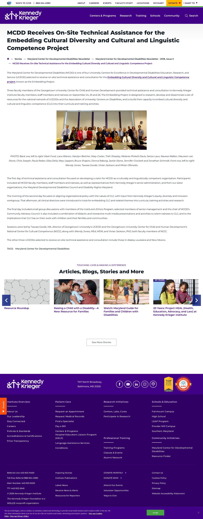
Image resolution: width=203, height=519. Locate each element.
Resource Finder (161, 456)
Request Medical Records (69, 416)
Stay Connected (16, 421)
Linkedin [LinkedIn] (136, 384)
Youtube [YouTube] (127, 384)
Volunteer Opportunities (116, 490)
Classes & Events (113, 452)
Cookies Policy (159, 478)
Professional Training (117, 438)
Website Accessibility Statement (168, 493)
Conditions (61, 448)
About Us (12, 411)
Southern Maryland (162, 431)
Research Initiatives (116, 401)
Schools (155, 15)
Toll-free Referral (22, 478)
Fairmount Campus (163, 411)
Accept (155, 512)
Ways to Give (23, 3)
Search (193, 15)
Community (171, 15)
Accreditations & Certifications (24, 436)
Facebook (119, 384)
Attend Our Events (113, 485)
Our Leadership (16, 416)
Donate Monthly (113, 473)
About (81, 3)
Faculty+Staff (124, 3)
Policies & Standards (18, 431)
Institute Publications (66, 478)
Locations (143, 3)
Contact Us (157, 473)
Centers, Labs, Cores (115, 411)
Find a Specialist (64, 421)
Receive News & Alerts (66, 490)
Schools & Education (164, 401)
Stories (18, 59)
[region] (101, 513)
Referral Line (20, 473)
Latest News (61, 485)
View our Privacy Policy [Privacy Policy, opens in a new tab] (19, 516)
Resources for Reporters (67, 495)
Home (8, 59)
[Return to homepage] (23, 16)
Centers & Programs (103, 15)
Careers (94, 3)
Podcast (153, 384)
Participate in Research (117, 416)
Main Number (21, 483)
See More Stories (101, 342)
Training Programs (114, 447)
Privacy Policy (159, 483)
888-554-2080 (43, 3)
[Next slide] (196, 300)
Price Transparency (18, 441)
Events (107, 3)
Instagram (144, 384)
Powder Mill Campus (163, 426)
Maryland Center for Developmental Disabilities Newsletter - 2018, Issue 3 (135, 59)
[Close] (198, 512)
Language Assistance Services (72, 443)
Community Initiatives (165, 438)
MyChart (158, 3)
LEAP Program (160, 421)
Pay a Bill (60, 426)
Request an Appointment (69, 411)
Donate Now (111, 478)
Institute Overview (18, 401)
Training (141, 15)
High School (159, 416)
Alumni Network (113, 457)
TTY (15, 488)
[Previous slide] (6, 300)
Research (126, 15)
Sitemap (156, 488)
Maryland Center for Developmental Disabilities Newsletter (58, 59)
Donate (173, 3)
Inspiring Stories (63, 473)
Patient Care (63, 401)
